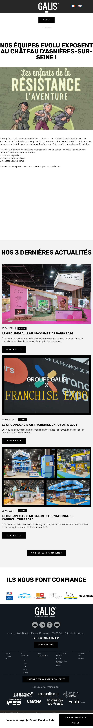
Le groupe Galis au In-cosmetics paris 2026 (37, 333)
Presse (58, 658)
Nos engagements (43, 654)
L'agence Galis (8, 657)
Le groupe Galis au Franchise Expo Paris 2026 (39, 425)
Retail (25, 666)
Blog (58, 666)
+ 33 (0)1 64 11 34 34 (48, 638)
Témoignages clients (61, 654)
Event (25, 664)
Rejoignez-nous (82, 654)
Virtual (25, 669)
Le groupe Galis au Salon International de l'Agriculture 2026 (37, 517)
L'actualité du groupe (61, 662)
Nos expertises (25, 654)
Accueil (8, 653)
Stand (25, 661)
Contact (81, 658)
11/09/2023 (46, 27)
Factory (25, 672)
